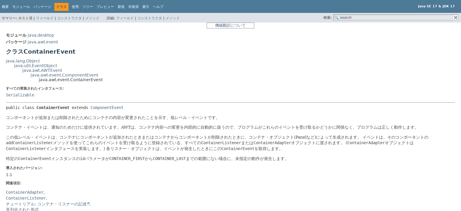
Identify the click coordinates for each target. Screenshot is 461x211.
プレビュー (105, 7)
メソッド (92, 18)
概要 (5, 7)
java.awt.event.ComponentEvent (64, 75)
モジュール (21, 7)
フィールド (45, 18)
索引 (145, 7)
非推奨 (133, 7)
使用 (75, 7)
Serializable (20, 95)
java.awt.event (43, 42)
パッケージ (42, 7)
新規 (121, 7)
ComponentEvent (107, 107)
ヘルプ (158, 7)
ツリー (87, 7)
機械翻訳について (230, 25)
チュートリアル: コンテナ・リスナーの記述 (46, 204)
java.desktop (41, 35)
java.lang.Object (23, 61)
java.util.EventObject (35, 65)
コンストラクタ (69, 18)
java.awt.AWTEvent (42, 70)
